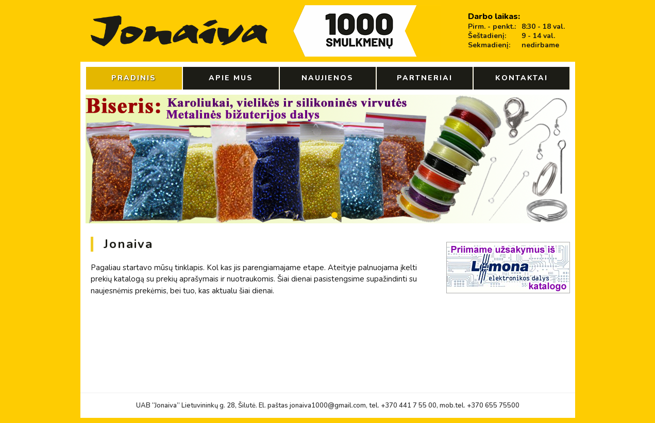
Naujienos (327, 78)
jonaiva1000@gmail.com (328, 405)
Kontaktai (521, 78)
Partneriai (424, 78)
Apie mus (231, 78)
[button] (294, 215)
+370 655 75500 (493, 405)
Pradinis (133, 78)
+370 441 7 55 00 (408, 405)
